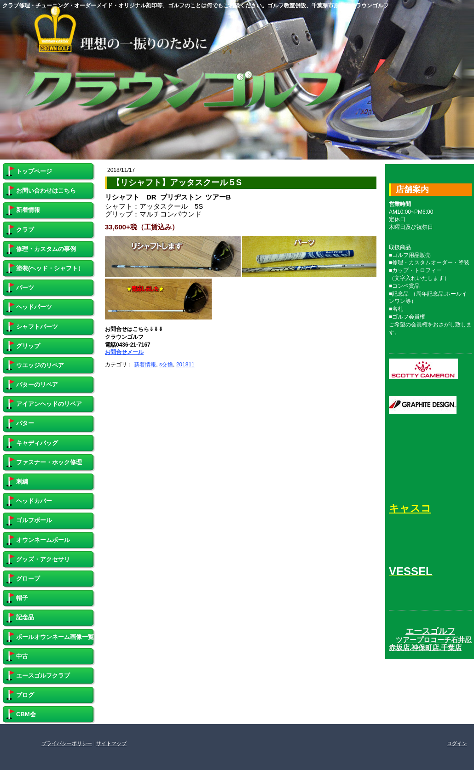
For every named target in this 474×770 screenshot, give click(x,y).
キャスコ (410, 508)
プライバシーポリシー (66, 743)
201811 (185, 364)
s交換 (166, 364)
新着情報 (145, 364)
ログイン (457, 743)
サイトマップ (111, 743)
